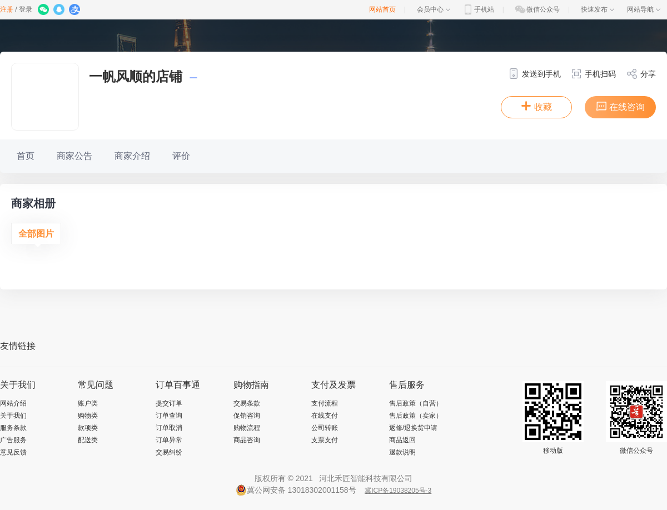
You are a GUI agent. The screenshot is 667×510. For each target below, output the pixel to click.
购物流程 (246, 428)
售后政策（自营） (415, 403)
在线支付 (324, 415)
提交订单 (169, 403)
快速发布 (597, 9)
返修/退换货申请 (413, 428)
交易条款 (246, 403)
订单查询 (169, 415)
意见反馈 (13, 452)
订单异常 (169, 440)
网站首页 (382, 9)
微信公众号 (537, 9)
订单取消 (169, 428)
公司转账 (324, 428)
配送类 (88, 440)
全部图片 (36, 233)
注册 (6, 9)
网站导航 (643, 9)
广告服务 (13, 440)
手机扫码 (593, 73)
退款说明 (402, 452)
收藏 (536, 106)
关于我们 (13, 415)
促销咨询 (246, 415)
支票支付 (324, 440)
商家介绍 (132, 156)
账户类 (88, 403)
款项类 (88, 428)
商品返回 (402, 440)
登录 (25, 9)
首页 (25, 156)
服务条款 (13, 428)
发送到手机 (534, 73)
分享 (641, 73)
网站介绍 (13, 403)
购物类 (88, 415)
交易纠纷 (169, 452)
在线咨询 (620, 106)
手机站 (478, 9)
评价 (181, 156)
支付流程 (324, 403)
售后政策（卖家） (415, 415)
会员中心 (433, 9)
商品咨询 (246, 440)
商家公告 (74, 156)
